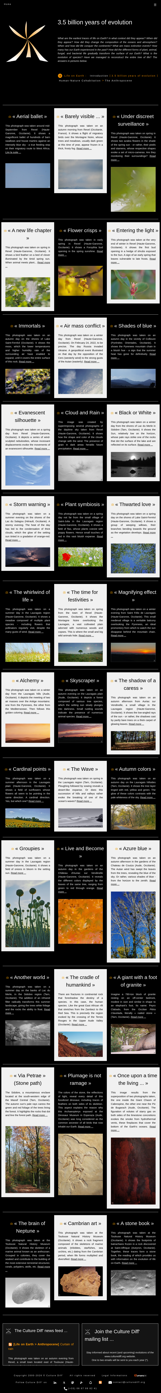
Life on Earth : (75, 75)
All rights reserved (82, 1375)
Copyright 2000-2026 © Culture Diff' (38, 1375)
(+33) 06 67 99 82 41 (80, 1388)
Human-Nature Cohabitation (80, 80)
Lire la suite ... (13, 152)
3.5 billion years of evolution (134, 75)
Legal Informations (114, 1375)
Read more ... (84, 148)
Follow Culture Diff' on (31, 1382)
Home (7, 4)
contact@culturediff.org (127, 1382)
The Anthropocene (118, 80)
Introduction (99, 75)
